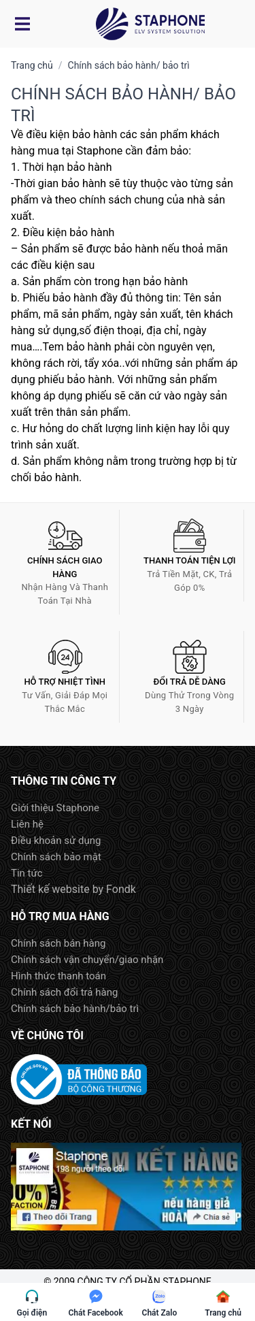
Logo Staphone (150, 24)
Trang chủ (32, 65)
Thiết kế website (50, 889)
